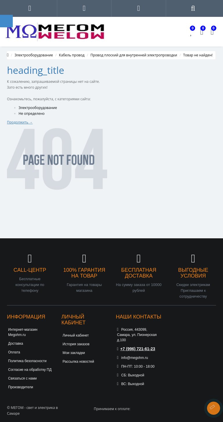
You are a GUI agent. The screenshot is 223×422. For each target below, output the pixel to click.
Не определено (32, 113)
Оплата (14, 352)
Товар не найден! (198, 55)
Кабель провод (71, 55)
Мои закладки (74, 353)
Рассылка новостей (78, 362)
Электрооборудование (34, 55)
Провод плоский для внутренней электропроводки (134, 55)
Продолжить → (20, 122)
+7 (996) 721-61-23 (136, 348)
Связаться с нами (22, 378)
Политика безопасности (27, 361)
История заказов (76, 344)
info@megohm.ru (132, 358)
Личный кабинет (76, 335)
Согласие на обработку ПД (30, 370)
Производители (20, 387)
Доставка (15, 343)
